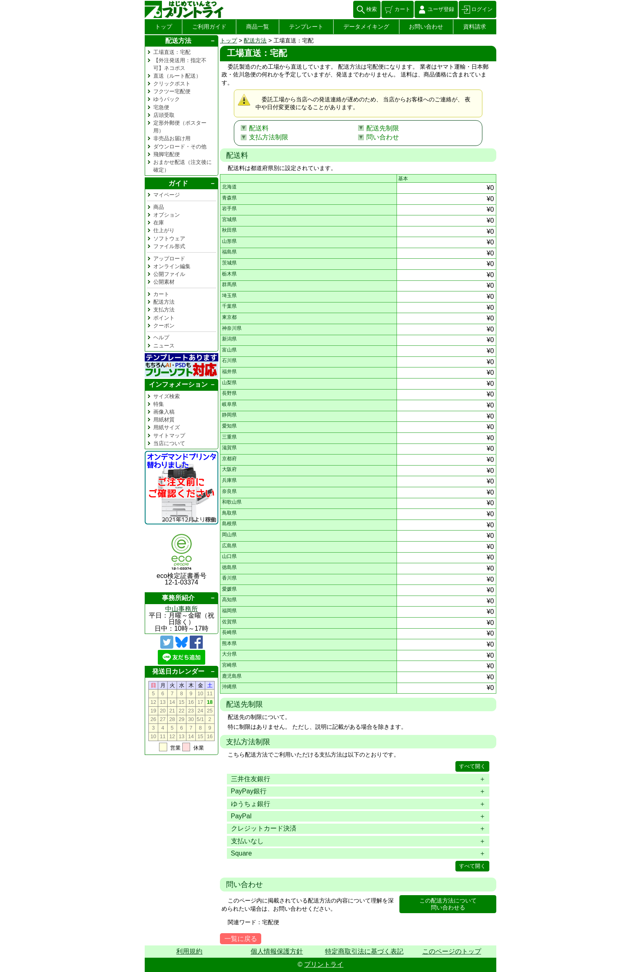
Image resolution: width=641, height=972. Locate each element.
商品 (158, 207)
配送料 (259, 128)
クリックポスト (172, 84)
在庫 (158, 222)
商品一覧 (257, 26)
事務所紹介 (178, 597)
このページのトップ (451, 951)
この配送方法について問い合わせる (448, 904)
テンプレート (306, 26)
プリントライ (323, 964)
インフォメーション (178, 384)
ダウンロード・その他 (179, 146)
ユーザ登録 (441, 9)
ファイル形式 (169, 246)
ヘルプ (161, 337)
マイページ (166, 195)
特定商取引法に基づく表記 (364, 951)
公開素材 (164, 282)
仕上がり (164, 230)
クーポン (164, 326)
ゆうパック (166, 99)
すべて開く (472, 766)
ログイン (482, 9)
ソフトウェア (169, 238)
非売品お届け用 (172, 138)
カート (402, 9)
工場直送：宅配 (172, 52)
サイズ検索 (166, 396)
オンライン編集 (172, 266)
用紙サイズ (166, 427)
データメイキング (366, 26)
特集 (158, 404)
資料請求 (474, 26)
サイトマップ (169, 435)
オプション (166, 215)
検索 (371, 9)
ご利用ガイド (209, 26)
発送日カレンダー (178, 671)
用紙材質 (164, 420)
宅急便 (161, 107)
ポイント (164, 318)
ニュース (164, 346)
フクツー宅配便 (172, 91)
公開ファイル (169, 274)
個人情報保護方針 (277, 951)
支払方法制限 (268, 137)
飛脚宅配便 (166, 154)
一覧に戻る (240, 938)
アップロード (169, 258)
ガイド (178, 183)
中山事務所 (181, 608)
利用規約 (189, 951)
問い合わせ (382, 137)
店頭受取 (164, 115)
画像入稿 (164, 412)
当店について (169, 443)
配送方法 (255, 40)
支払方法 (164, 310)
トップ (163, 26)
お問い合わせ (426, 26)
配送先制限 (382, 128)
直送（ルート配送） (177, 76)
